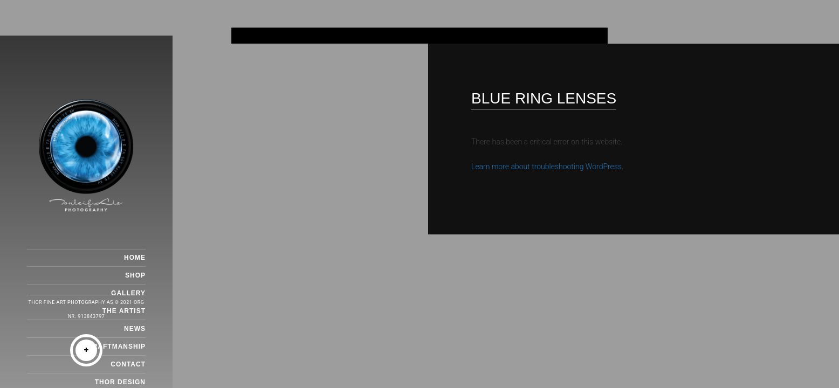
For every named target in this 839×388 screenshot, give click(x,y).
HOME (135, 257)
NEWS (135, 328)
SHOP (135, 275)
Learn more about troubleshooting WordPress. (547, 166)
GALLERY (128, 293)
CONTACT (128, 364)
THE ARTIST (124, 311)
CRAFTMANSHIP (116, 346)
